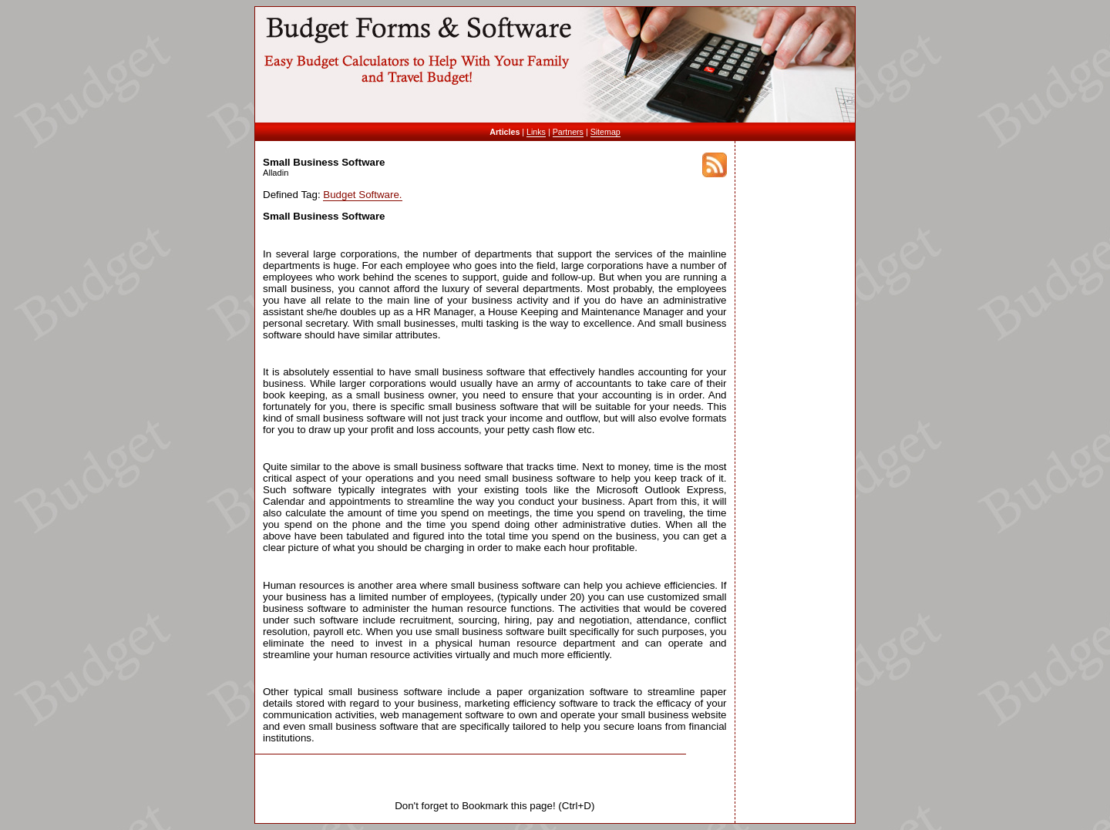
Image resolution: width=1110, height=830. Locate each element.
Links (536, 131)
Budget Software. (362, 194)
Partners (568, 131)
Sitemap (605, 131)
